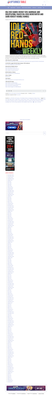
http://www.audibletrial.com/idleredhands (13, 64)
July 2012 (9, 358)
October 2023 (10, 208)
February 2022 (10, 234)
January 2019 (10, 282)
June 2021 (9, 244)
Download (19, 93)
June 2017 (9, 304)
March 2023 (10, 217)
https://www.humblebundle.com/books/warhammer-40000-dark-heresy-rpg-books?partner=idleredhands (24, 61)
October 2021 (10, 239)
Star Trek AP (40, 7)
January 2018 (10, 296)
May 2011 (9, 376)
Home (8, 7)
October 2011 (10, 370)
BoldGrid (13, 393)
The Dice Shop (14, 102)
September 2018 (11, 287)
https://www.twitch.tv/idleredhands (11, 85)
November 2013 (11, 337)
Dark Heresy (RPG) (33, 99)
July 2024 (9, 197)
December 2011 (11, 367)
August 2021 (10, 242)
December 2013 (11, 336)
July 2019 (9, 274)
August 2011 (10, 372)
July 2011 (9, 374)
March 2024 (10, 202)
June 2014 (9, 328)
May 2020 (9, 261)
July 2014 (9, 327)
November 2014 (11, 322)
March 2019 (10, 279)
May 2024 (9, 199)
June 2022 (9, 229)
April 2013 (9, 346)
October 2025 (10, 177)
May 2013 (9, 345)
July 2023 (9, 212)
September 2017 (11, 301)
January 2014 (10, 335)
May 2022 (9, 230)
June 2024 (9, 198)
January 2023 (10, 220)
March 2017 (10, 308)
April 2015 (9, 315)
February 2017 (10, 309)
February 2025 (10, 187)
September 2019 (11, 271)
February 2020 (10, 265)
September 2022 (11, 225)
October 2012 (10, 354)
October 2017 (10, 300)
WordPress (24, 393)
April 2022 (9, 231)
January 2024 (10, 204)
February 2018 (10, 295)
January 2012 (10, 366)
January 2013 (10, 350)
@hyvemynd (7, 76)
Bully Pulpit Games (10, 99)
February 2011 (10, 380)
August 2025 (10, 180)
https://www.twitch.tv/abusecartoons (12, 68)
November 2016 (11, 313)
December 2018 (11, 283)
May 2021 (9, 246)
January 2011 (10, 381)
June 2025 (9, 182)
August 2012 (10, 357)
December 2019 (11, 268)
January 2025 (10, 189)
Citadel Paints (17, 99)
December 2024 (11, 190)
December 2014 (11, 321)
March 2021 (10, 248)
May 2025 (9, 184)
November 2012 (11, 353)
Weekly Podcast (13, 7)
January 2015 (10, 319)
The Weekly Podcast (24, 98)
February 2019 (10, 281)
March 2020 (10, 264)
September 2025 (11, 178)
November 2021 (11, 238)
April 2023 (9, 216)
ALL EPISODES (12, 98)
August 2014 (10, 326)
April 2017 (9, 306)
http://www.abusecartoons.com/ (11, 67)
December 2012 (11, 352)
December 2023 (11, 206)
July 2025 (9, 181)
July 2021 (9, 243)
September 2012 (11, 356)
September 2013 (11, 340)
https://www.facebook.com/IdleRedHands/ (13, 84)
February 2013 (10, 349)
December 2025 (11, 175)
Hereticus (16, 100)
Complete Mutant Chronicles (26, 7)
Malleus (41, 100)
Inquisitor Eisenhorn (32, 100)
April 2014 (9, 331)
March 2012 (10, 363)
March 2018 (10, 293)
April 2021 (9, 247)
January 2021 (10, 251)
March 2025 (10, 186)
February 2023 (10, 218)
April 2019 (9, 278)
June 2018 (9, 291)
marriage (7, 102)
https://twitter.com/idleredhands (11, 82)
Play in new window (12, 93)
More (20, 94)
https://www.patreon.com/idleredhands (12, 73)
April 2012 (9, 362)
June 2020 (9, 260)
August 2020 (10, 257)
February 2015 (10, 318)
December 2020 (11, 252)
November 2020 (11, 253)
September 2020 (11, 256)
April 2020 (9, 262)
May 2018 (9, 292)
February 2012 (10, 365)
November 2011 (11, 368)
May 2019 (9, 277)
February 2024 (10, 203)
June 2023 (9, 213)
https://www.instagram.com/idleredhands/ (13, 86)
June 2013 (9, 344)
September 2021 (11, 240)
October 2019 (10, 270)
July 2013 (9, 343)
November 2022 (11, 222)
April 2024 (9, 200)
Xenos (31, 102)
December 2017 (11, 297)
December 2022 (11, 221)
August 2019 (10, 273)
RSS (17, 94)
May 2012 (9, 361)
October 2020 (10, 255)
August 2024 (10, 195)
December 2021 (11, 237)
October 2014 (10, 323)
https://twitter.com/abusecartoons (11, 70)
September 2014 (11, 324)
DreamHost (34, 393)
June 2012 (9, 359)
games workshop (10, 100)
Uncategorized (30, 98)
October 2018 (10, 286)
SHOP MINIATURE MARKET (17, 119)
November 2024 (11, 191)
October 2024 (10, 193)
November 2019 (11, 269)
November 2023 (11, 207)
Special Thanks (41, 393)
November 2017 (11, 299)
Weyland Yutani (26, 102)
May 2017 (9, 305)
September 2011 (11, 371)
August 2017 (10, 303)
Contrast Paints (23, 99)
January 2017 (10, 310)
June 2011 (9, 375)
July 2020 (9, 259)
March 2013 (10, 348)
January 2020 (10, 266)
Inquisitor (26, 100)
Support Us (34, 7)
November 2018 (11, 284)
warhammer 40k (20, 102)
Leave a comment (37, 102)
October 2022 (10, 224)
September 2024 (11, 194)
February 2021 (10, 250)
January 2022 (10, 235)
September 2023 (11, 209)
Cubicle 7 (28, 99)
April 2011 (9, 377)
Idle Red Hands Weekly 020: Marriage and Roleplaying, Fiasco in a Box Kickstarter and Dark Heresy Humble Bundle (24, 14)
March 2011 (10, 379)
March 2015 (10, 317)
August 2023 (10, 211)
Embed (33, 93)
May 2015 (9, 314)
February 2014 (10, 334)
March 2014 (10, 332)
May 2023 (9, 215)
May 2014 (9, 330)
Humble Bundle (21, 100)
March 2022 (10, 233)
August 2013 (10, 341)
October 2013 (10, 339)
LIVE (43, 7)
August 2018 (10, 288)
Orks (10, 102)
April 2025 (9, 185)
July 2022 (9, 228)
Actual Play (18, 7)
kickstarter (38, 100)
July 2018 (9, 290)
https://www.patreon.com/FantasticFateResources (14, 79)
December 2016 (11, 312)
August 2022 (10, 226)
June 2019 (9, 275)
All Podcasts (17, 98)
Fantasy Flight (40, 99)
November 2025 (11, 176)
